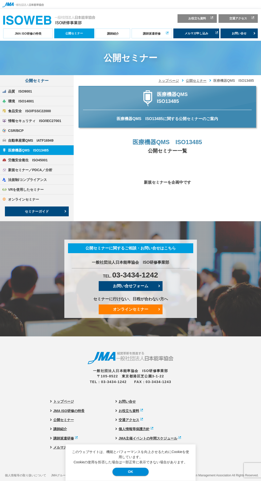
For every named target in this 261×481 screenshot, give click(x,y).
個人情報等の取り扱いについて (25, 475)
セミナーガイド (37, 211)
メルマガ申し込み (196, 33)
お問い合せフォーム (130, 286)
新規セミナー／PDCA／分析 (30, 170)
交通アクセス (238, 18)
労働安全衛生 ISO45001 (28, 160)
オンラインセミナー (23, 199)
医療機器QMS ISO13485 (28, 150)
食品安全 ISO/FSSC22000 (29, 111)
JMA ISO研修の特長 (28, 33)
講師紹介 (113, 33)
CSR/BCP (16, 131)
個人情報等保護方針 (134, 429)
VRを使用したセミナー (26, 190)
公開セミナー (74, 33)
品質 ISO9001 (20, 91)
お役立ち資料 (197, 18)
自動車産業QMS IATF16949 (31, 140)
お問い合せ (239, 33)
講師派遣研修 (152, 33)
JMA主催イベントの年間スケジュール (148, 438)
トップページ (168, 80)
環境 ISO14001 (21, 101)
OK (130, 472)
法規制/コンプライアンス (27, 180)
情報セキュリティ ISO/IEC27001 (34, 121)
